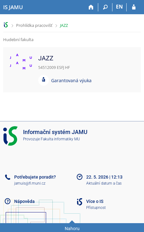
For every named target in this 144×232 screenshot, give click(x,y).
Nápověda (24, 201)
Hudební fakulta (18, 39)
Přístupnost (96, 207)
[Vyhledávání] (105, 7)
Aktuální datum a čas (104, 183)
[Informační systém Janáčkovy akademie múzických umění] (13, 7)
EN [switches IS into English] (119, 6)
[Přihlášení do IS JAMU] (134, 7)
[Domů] (91, 7)
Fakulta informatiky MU (60, 139)
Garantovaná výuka (71, 80)
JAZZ (64, 25)
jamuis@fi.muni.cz (29, 183)
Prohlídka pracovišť (34, 25)
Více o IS (94, 201)
